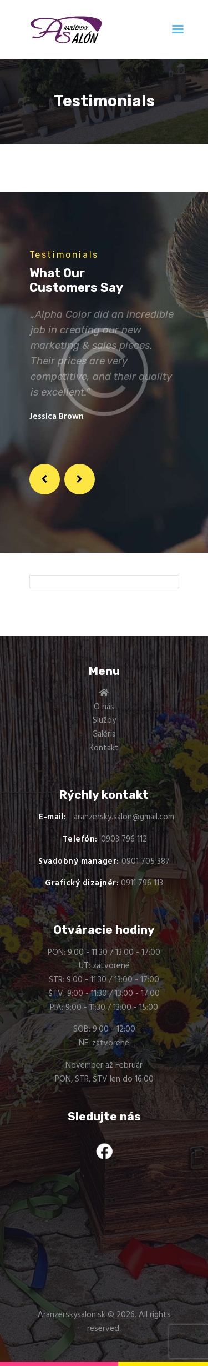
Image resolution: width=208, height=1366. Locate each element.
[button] (44, 479)
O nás (104, 707)
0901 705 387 (145, 861)
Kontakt (104, 748)
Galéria (104, 734)
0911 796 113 (142, 883)
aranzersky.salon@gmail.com (124, 817)
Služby (104, 720)
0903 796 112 (124, 839)
